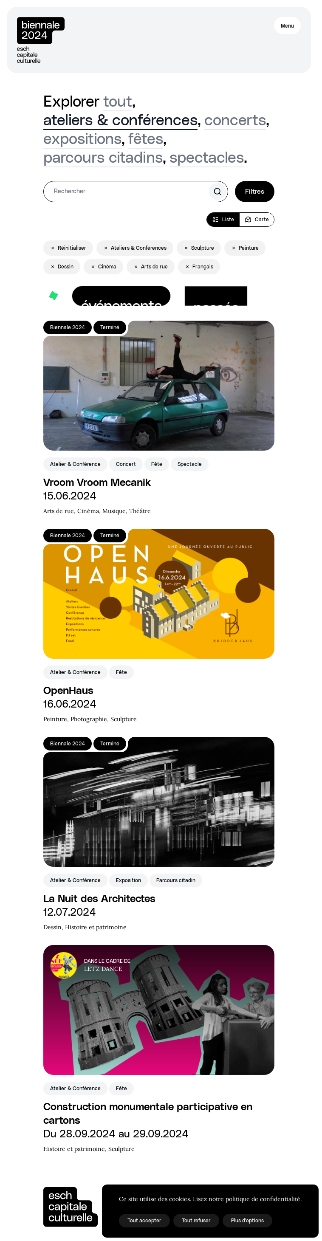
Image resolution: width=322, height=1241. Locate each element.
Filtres (254, 191)
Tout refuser (196, 1220)
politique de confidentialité (263, 1199)
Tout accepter (144, 1220)
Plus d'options (247, 1220)
